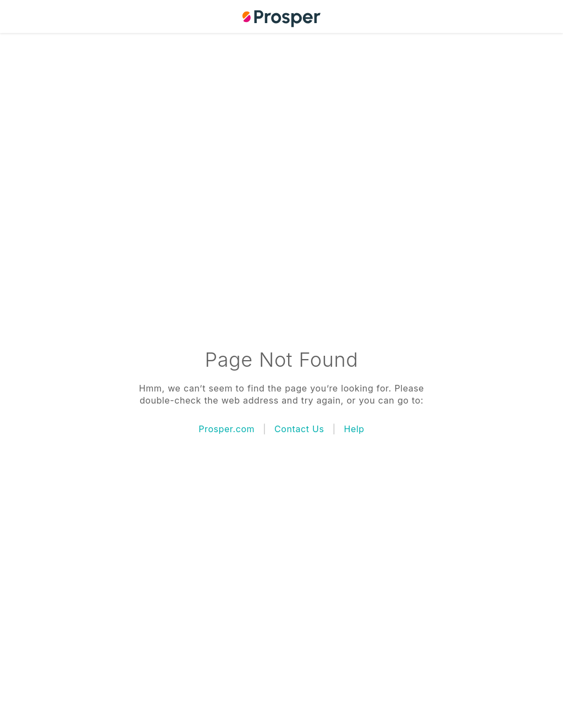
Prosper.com (226, 428)
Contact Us (299, 428)
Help (354, 428)
